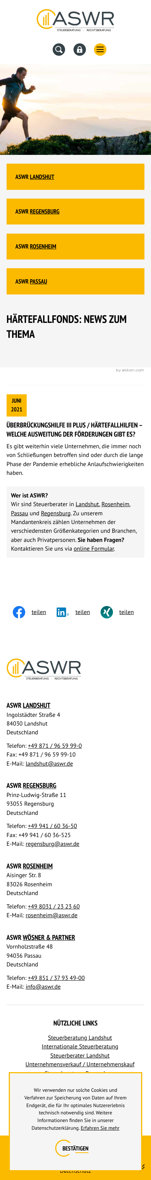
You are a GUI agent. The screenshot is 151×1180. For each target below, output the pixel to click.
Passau (38, 281)
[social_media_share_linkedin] (79, 612)
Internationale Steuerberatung (80, 1046)
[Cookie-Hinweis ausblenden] (75, 1149)
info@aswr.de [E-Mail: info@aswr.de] (43, 987)
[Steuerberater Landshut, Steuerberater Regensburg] (75, 22)
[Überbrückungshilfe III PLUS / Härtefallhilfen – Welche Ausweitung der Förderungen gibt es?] (76, 436)
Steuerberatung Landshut (80, 1038)
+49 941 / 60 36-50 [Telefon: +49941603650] (52, 826)
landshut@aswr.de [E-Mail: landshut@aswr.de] (49, 763)
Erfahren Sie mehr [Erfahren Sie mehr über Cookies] (100, 1128)
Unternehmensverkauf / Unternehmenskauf (79, 1064)
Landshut (42, 177)
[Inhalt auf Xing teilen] (122, 612)
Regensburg (45, 211)
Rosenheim (43, 246)
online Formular (94, 548)
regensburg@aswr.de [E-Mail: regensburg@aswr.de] (52, 844)
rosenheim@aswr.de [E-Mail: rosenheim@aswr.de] (52, 915)
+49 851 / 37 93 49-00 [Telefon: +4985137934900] (56, 978)
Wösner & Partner (49, 937)
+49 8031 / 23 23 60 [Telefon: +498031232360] (54, 906)
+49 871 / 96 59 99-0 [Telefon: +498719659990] (55, 746)
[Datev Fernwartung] (79, 49)
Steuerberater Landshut (80, 1055)
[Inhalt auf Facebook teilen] (35, 612)
